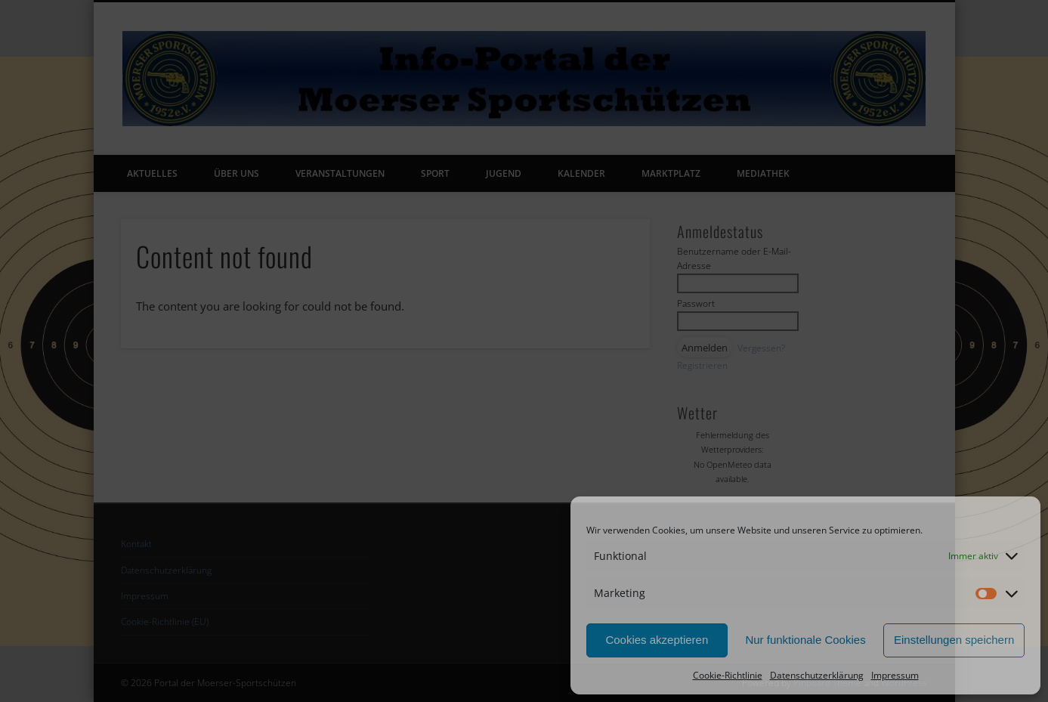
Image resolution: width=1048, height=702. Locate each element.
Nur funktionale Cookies (805, 639)
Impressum (895, 675)
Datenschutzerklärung (817, 675)
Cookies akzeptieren (656, 639)
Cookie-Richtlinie (727, 675)
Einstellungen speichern (954, 639)
